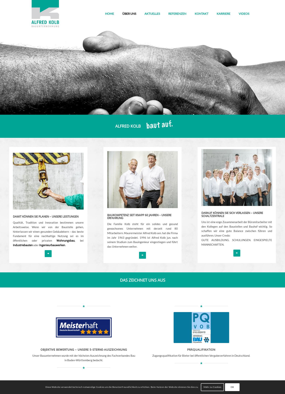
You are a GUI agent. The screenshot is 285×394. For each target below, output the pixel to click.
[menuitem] (109, 13)
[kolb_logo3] (45, 13)
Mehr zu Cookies (212, 387)
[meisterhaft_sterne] (83, 327)
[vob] (201, 327)
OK (232, 387)
